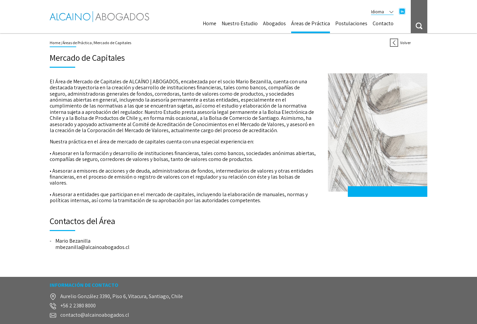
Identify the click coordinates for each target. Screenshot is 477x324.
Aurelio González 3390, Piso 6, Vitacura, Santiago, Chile (121, 296)
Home (209, 24)
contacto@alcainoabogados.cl (94, 315)
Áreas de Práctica (310, 24)
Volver (400, 43)
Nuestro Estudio (240, 24)
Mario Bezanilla (72, 241)
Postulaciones (351, 24)
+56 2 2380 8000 (78, 306)
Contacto (383, 24)
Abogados (274, 24)
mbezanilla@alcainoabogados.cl (92, 247)
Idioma (382, 12)
